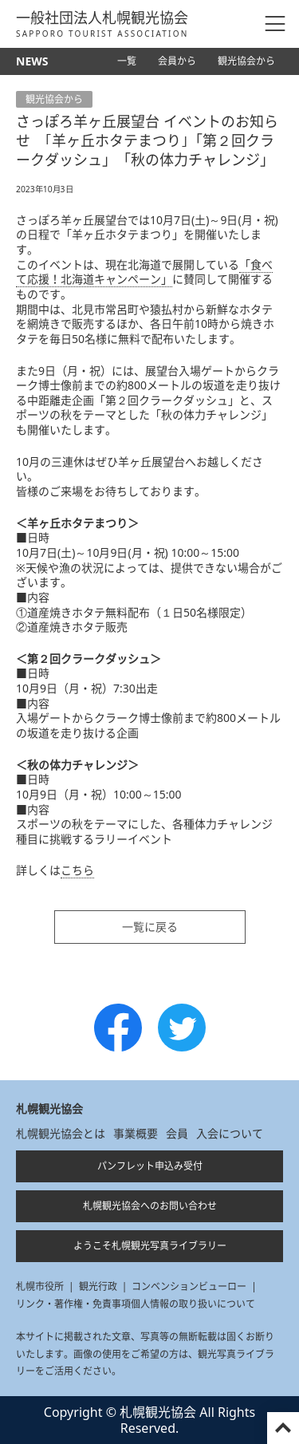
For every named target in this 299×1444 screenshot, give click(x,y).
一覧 (126, 61)
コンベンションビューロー (189, 1286)
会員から (177, 61)
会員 (177, 1133)
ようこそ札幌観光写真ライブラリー (149, 1246)
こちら (77, 870)
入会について (229, 1133)
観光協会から (246, 61)
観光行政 (98, 1286)
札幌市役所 (40, 1286)
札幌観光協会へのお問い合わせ (150, 1206)
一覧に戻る (150, 926)
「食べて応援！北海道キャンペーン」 (144, 272)
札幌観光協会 (49, 1108)
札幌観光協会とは (60, 1133)
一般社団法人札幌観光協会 (102, 24)
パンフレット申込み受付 (150, 1166)
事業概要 (135, 1133)
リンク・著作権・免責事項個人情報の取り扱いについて (135, 1304)
